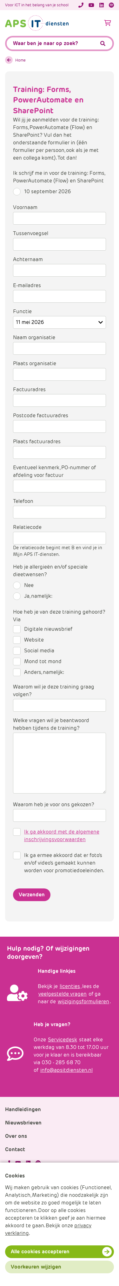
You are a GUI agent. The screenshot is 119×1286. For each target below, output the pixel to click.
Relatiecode (27, 527)
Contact (15, 1149)
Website (34, 639)
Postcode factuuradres (40, 415)
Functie (22, 311)
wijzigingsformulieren (83, 1001)
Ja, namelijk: (38, 596)
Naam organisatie (34, 337)
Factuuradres (29, 389)
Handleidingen (23, 1109)
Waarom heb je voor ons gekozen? (53, 804)
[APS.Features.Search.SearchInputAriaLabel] (59, 43)
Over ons (16, 1136)
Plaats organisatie (34, 363)
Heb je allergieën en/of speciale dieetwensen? (50, 571)
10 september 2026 (47, 191)
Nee (29, 585)
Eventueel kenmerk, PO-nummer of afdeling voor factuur (54, 471)
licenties (70, 986)
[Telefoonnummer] (80, 5)
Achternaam (28, 259)
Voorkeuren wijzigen (36, 1266)
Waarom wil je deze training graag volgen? (53, 690)
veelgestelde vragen (62, 994)
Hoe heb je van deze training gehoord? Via (59, 616)
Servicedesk (62, 1039)
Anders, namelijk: (44, 672)
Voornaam (25, 207)
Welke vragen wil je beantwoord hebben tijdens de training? (51, 724)
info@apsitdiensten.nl (66, 1070)
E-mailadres (27, 285)
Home (20, 60)
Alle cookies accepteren (40, 1251)
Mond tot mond (43, 661)
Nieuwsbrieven (23, 1122)
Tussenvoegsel (30, 233)
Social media (39, 650)
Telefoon (23, 501)
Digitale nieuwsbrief (48, 629)
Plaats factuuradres (37, 441)
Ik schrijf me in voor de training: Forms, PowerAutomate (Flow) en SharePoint (59, 177)
